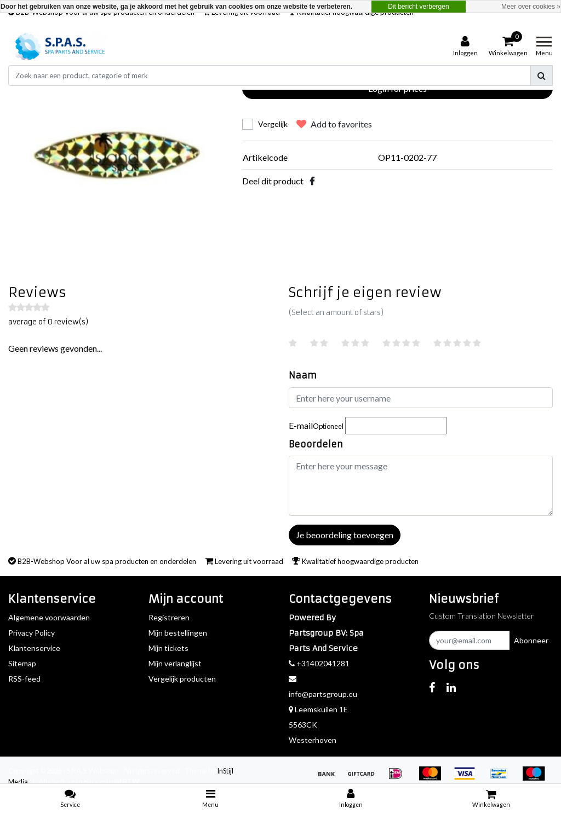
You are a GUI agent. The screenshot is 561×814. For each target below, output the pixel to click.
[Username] (421, 397)
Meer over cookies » (530, 6)
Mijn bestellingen (177, 632)
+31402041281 (319, 663)
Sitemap (22, 663)
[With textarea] (421, 486)
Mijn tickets (168, 648)
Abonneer (531, 640)
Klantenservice (34, 648)
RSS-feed (24, 678)
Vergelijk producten (182, 678)
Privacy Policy (31, 632)
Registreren (169, 617)
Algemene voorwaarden (49, 617)
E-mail (316, 425)
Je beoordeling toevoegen (344, 535)
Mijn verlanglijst (175, 663)
